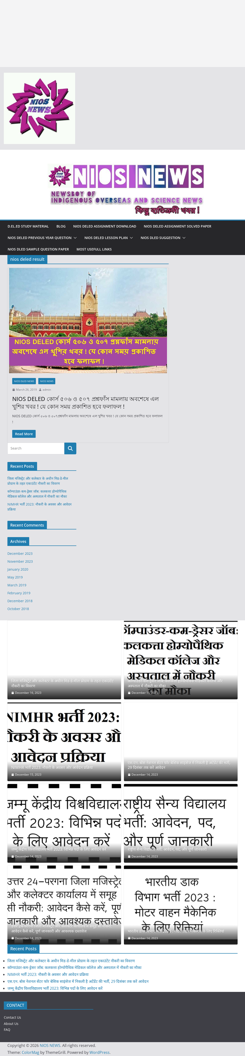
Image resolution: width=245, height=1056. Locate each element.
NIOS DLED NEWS (24, 381)
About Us (11, 1023)
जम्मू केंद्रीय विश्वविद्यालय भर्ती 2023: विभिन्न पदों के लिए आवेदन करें (58, 849)
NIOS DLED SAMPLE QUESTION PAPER (38, 249)
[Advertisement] (122, 33)
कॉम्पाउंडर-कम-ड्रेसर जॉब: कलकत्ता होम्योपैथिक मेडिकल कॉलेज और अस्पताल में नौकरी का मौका (175, 683)
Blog (61, 226)
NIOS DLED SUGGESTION (160, 237)
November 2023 (20, 561)
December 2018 (20, 601)
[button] (74, 237)
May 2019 (15, 577)
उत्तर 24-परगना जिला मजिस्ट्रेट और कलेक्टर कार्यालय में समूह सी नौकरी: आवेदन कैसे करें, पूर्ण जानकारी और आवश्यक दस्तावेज (61, 929)
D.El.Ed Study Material (28, 226)
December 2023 (20, 553)
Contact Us (12, 1017)
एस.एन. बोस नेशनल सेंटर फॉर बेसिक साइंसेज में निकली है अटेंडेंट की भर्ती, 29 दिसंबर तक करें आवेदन (179, 765)
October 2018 (18, 608)
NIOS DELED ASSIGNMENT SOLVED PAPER (177, 226)
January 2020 (17, 569)
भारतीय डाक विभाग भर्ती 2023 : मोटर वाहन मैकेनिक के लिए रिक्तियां (176, 931)
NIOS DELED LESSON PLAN (106, 237)
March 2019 (16, 585)
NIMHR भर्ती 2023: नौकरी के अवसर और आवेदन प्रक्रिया (52, 767)
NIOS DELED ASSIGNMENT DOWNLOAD (104, 226)
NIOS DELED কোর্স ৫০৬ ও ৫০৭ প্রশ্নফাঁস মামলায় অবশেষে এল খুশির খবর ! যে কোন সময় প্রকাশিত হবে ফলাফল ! (85, 402)
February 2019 (18, 593)
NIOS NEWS (46, 381)
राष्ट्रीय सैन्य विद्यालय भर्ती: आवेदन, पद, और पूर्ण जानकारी (167, 849)
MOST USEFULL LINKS (94, 249)
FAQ (7, 1029)
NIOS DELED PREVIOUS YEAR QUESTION (40, 237)
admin (47, 390)
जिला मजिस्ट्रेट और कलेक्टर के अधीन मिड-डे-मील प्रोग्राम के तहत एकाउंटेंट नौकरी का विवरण (62, 683)
